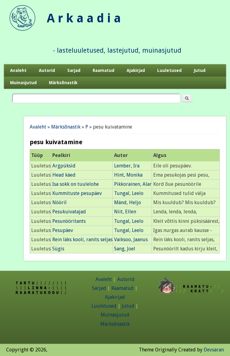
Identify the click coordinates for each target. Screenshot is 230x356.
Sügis (58, 249)
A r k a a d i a (84, 18)
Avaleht (18, 70)
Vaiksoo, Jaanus (131, 239)
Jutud (200, 70)
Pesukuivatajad (69, 212)
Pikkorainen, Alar (133, 184)
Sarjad (73, 70)
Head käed (64, 175)
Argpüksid (64, 166)
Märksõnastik (63, 82)
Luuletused (169, 70)
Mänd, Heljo (127, 202)
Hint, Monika (128, 175)
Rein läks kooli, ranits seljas (82, 239)
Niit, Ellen (125, 212)
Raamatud (103, 70)
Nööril (59, 202)
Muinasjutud (23, 82)
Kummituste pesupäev (77, 193)
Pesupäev (62, 230)
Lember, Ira (126, 166)
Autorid (47, 70)
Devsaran (214, 350)
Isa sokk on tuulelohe (75, 184)
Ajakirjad (136, 70)
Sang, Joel (124, 249)
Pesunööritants (69, 221)
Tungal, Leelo (128, 193)
